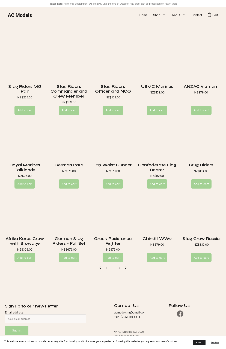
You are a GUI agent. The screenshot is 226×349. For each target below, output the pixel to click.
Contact (197, 15)
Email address (14, 312)
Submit (16, 330)
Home (143, 15)
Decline (215, 342)
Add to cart (24, 110)
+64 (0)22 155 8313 (127, 316)
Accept (199, 342)
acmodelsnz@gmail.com (130, 312)
